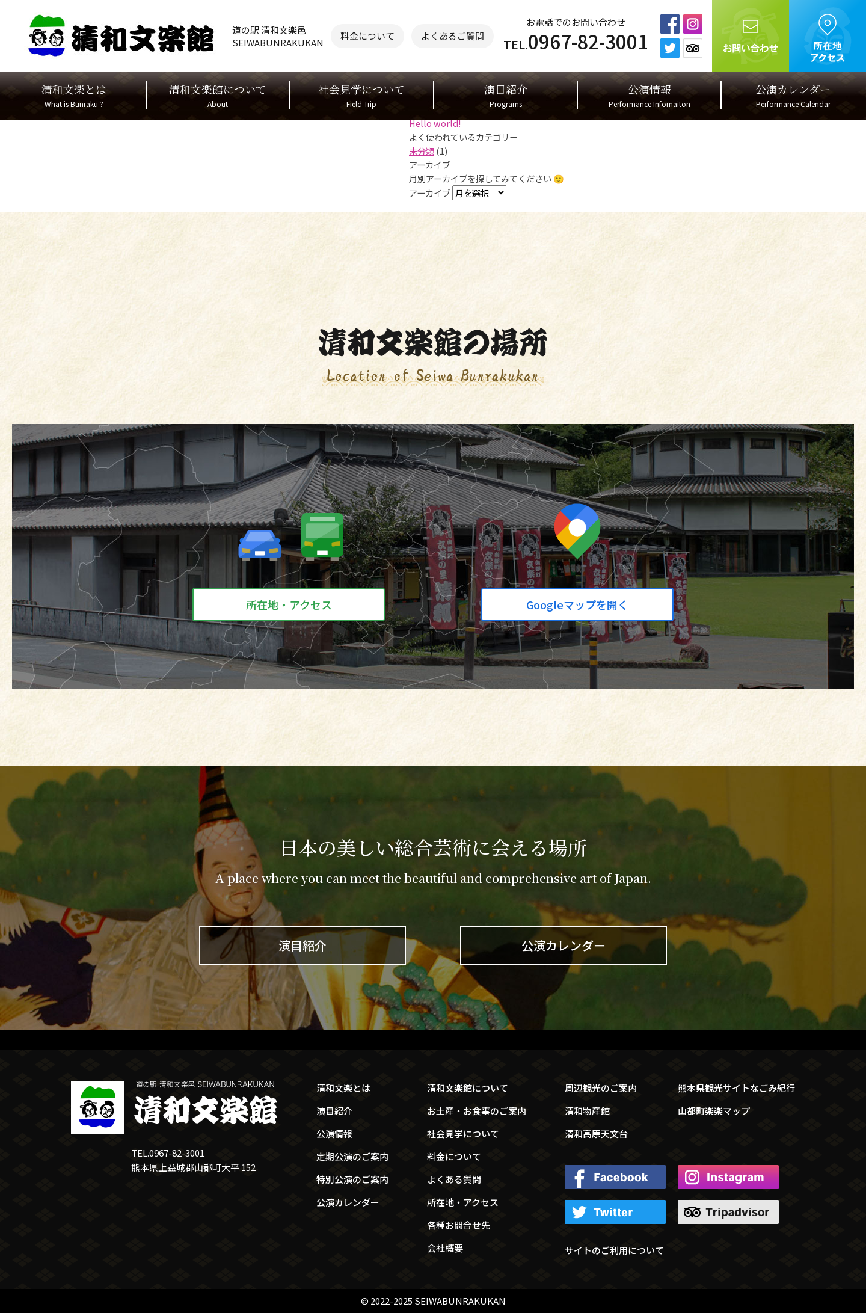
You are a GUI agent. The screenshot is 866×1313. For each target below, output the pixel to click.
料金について (367, 35)
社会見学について (361, 95)
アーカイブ (429, 192)
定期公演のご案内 (352, 1156)
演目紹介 (505, 95)
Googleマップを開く (577, 604)
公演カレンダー (793, 95)
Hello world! (435, 123)
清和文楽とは (73, 95)
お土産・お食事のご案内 (476, 1110)
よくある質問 (454, 1179)
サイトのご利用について (614, 1250)
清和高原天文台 (596, 1133)
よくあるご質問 (452, 35)
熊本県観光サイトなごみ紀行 (736, 1087)
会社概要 (445, 1247)
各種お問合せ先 (458, 1225)
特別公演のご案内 (352, 1179)
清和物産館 (587, 1110)
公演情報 (649, 95)
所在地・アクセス (289, 604)
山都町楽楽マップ (714, 1110)
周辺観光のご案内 (601, 1087)
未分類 (421, 150)
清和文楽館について (217, 95)
